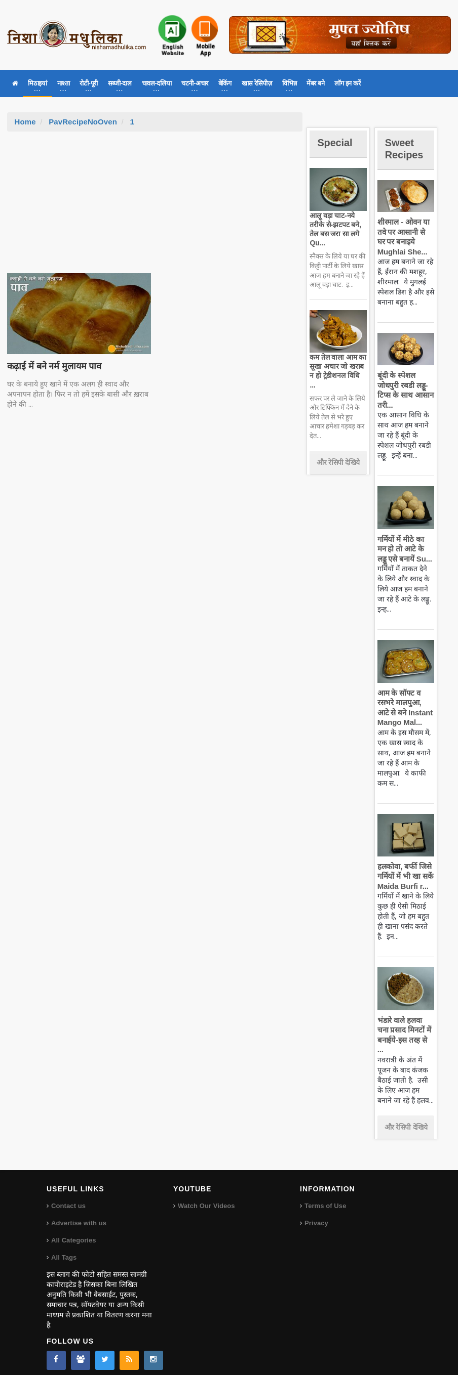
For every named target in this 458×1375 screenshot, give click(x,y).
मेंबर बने (315, 83)
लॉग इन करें (347, 83)
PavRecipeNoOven (82, 121)
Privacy (316, 1213)
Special (336, 142)
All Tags (64, 1248)
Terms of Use (325, 1196)
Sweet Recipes (406, 148)
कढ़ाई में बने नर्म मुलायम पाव (53, 366)
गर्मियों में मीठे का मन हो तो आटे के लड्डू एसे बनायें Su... (405, 549)
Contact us (68, 1196)
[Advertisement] (155, 207)
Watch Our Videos (206, 1196)
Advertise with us (78, 1213)
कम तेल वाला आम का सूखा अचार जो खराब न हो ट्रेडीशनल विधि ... (337, 366)
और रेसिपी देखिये (338, 453)
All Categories (73, 1230)
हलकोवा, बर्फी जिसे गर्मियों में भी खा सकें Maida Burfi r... (404, 876)
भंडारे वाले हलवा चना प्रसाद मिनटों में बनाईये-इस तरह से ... (405, 1030)
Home (25, 121)
